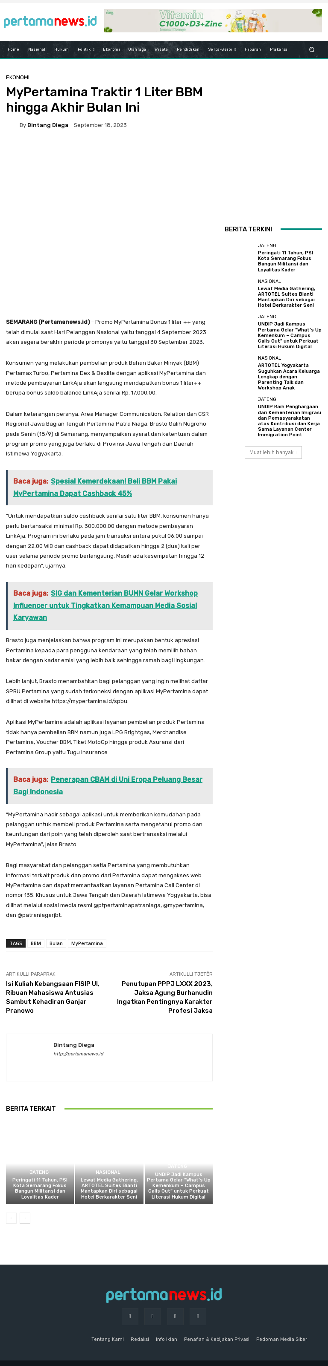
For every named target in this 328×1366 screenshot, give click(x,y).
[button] (312, 49)
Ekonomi (17, 77)
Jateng (39, 1172)
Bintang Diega (47, 125)
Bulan (56, 943)
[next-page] (25, 1218)
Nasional (108, 1172)
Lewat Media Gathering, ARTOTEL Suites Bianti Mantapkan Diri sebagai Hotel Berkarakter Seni (109, 1188)
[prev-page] (11, 1218)
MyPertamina (87, 943)
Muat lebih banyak (273, 452)
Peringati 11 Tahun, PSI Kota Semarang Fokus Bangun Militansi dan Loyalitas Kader (39, 1188)
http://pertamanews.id (78, 1054)
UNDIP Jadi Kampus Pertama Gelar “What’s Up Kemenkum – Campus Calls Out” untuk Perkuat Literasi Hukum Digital (179, 1186)
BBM (36, 943)
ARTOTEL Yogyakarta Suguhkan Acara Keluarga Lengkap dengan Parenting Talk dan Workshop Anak (289, 377)
